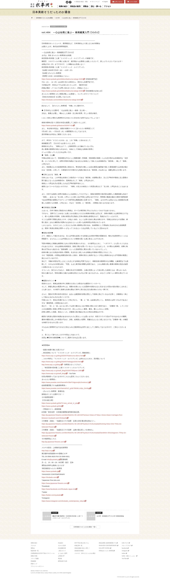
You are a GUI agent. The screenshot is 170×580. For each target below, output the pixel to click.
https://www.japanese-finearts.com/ (54, 483)
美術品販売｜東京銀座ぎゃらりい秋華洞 (41, 4)
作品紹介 (60, 543)
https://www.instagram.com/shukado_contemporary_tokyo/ (63, 501)
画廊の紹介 (34, 543)
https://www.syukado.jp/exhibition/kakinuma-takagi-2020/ (62, 79)
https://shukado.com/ (49, 477)
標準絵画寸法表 (62, 561)
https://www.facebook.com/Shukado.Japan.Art (58, 489)
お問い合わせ (118, 1)
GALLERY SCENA (104, 548)
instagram (125, 551)
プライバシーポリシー (37, 566)
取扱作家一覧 (35, 551)
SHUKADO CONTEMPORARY (108, 545)
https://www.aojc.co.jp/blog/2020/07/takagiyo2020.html (61, 362)
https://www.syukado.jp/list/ (51, 406)
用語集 (60, 558)
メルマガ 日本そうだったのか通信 (84, 553)
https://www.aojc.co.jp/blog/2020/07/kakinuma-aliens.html (62, 356)
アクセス (33, 545)
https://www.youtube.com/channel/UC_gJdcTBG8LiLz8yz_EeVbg (65, 388)
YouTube (124, 558)
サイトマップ (95, 1)
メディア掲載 (35, 558)
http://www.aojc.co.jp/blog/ (51, 364)
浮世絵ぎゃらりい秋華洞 (106, 551)
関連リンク (34, 564)
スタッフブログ (126, 545)
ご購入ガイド (62, 551)
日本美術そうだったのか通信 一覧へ (85, 527)
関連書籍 (33, 561)
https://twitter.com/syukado (51, 495)
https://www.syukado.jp (50, 471)
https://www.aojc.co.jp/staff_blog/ (53, 373)
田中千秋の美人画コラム (81, 543)
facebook (124, 548)
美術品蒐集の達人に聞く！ (82, 548)
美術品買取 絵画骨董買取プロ (107, 543)
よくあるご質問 (62, 553)
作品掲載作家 (62, 548)
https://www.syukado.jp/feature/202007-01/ (57, 125)
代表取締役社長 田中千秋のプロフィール (43, 553)
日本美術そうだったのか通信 (44, 18)
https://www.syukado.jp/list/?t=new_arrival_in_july (60, 403)
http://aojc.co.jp (47, 450)
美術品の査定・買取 (82, 1)
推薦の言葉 (34, 556)
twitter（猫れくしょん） (129, 556)
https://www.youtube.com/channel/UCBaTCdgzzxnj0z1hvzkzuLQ (65, 382)
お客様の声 (61, 556)
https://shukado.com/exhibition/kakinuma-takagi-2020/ (61, 100)
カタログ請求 (133, 1)
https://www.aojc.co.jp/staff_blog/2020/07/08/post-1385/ (62, 370)
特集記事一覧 (78, 545)
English (106, 1)
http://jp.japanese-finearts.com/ (53, 442)
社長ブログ (125, 543)
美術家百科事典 (79, 551)
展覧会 (33, 548)
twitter (123, 553)
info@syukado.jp (53, 459)
